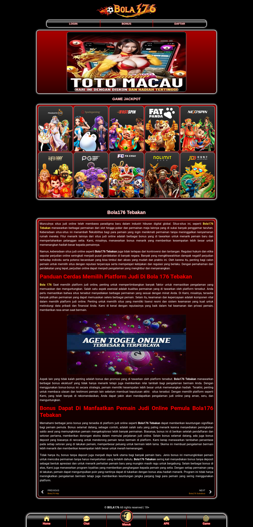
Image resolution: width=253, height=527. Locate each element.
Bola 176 (46, 284)
